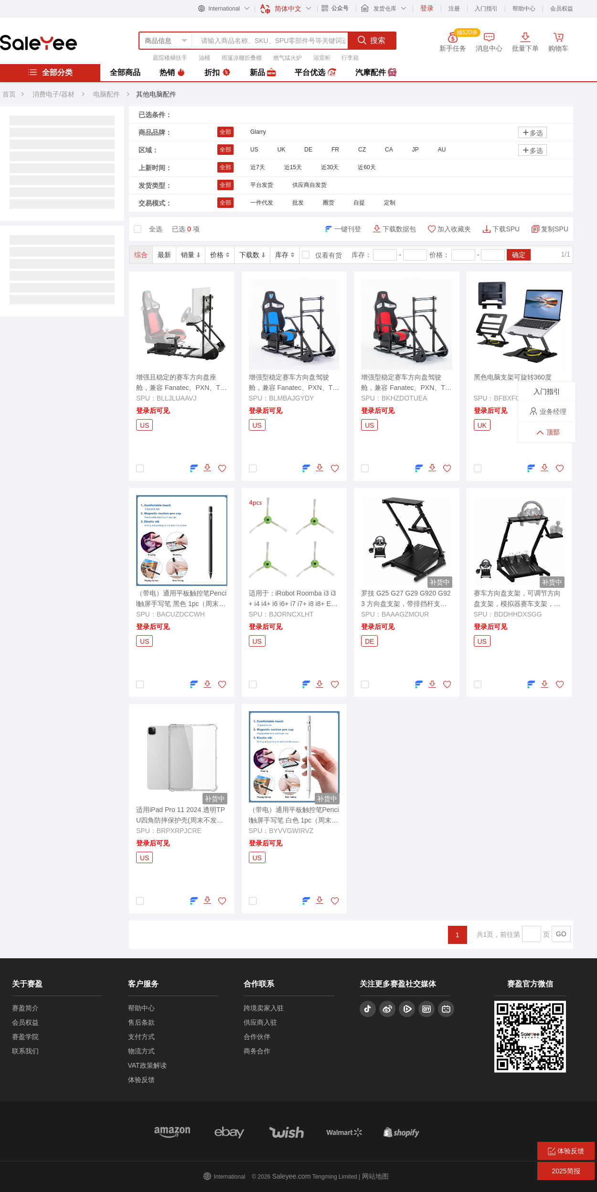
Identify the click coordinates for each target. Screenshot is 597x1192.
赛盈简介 (25, 1008)
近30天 (330, 167)
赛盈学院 (25, 1036)
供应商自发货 (309, 185)
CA (389, 149)
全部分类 (50, 72)
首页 (9, 94)
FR (335, 149)
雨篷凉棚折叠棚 (242, 57)
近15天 (293, 167)
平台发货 (261, 185)
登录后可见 (153, 410)
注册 (454, 8)
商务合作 (257, 1051)
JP (415, 149)
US (254, 149)
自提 (359, 202)
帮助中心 (523, 8)
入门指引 (486, 8)
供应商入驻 (260, 1022)
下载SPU (506, 229)
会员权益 (561, 8)
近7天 (257, 167)
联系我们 (25, 1051)
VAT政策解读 (147, 1065)
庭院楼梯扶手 (170, 57)
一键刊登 (347, 229)
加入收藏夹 (454, 229)
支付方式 (141, 1036)
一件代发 (261, 202)
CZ (362, 149)
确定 (518, 255)
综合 (141, 255)
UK (281, 149)
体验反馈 (141, 1080)
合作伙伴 (257, 1036)
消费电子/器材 (53, 94)
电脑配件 (107, 94)
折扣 (217, 72)
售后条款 (141, 1022)
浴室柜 (321, 57)
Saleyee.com (291, 1176)
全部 (225, 132)
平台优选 (315, 72)
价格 (219, 255)
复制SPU (554, 229)
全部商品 (125, 72)
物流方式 (141, 1051)
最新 (164, 255)
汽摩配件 (375, 72)
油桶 (204, 57)
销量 (190, 254)
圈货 (328, 202)
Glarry (258, 132)
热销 (172, 72)
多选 (532, 133)
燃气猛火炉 (287, 57)
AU (442, 149)
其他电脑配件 (156, 94)
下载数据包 (399, 229)
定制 (389, 202)
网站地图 (375, 1176)
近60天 (366, 167)
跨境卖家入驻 (264, 1008)
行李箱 (350, 57)
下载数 (252, 254)
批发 (298, 202)
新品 (263, 72)
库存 (284, 255)
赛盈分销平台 (38, 43)
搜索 (371, 40)
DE (308, 149)
